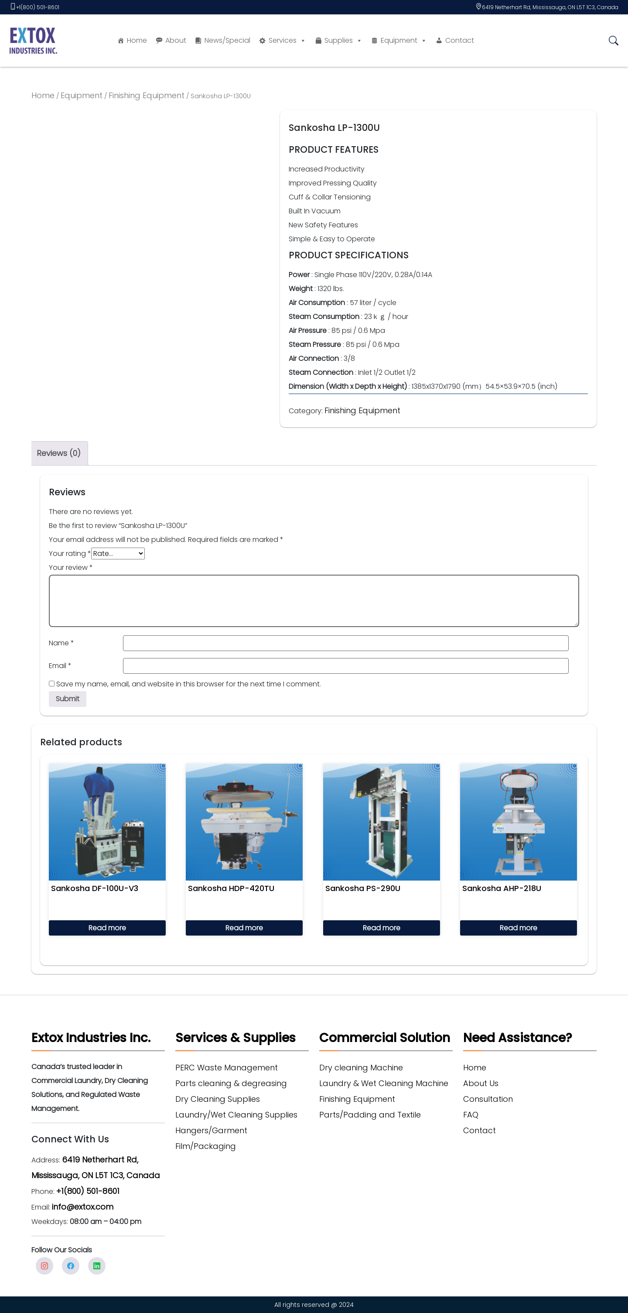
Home (137, 40)
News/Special (227, 40)
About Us (480, 1083)
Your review (71, 567)
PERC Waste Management (226, 1067)
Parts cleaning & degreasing (231, 1083)
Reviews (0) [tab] (59, 453)
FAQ (470, 1114)
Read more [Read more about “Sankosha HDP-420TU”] (244, 928)
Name (61, 643)
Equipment (404, 40)
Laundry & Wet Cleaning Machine (383, 1083)
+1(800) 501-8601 (37, 7)
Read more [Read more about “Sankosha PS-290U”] (381, 928)
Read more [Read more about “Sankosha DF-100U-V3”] (107, 928)
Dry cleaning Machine (361, 1067)
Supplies (343, 40)
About (175, 40)
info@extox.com (82, 1206)
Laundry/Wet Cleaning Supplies (236, 1114)
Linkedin (96, 1266)
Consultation (488, 1099)
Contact (459, 40)
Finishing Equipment (146, 95)
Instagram (44, 1266)
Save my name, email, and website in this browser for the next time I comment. (188, 684)
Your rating (70, 554)
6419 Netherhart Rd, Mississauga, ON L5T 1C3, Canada (550, 7)
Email (60, 666)
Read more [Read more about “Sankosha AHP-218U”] (518, 928)
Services (287, 40)
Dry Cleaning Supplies (217, 1099)
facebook (70, 1266)
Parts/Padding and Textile (370, 1114)
